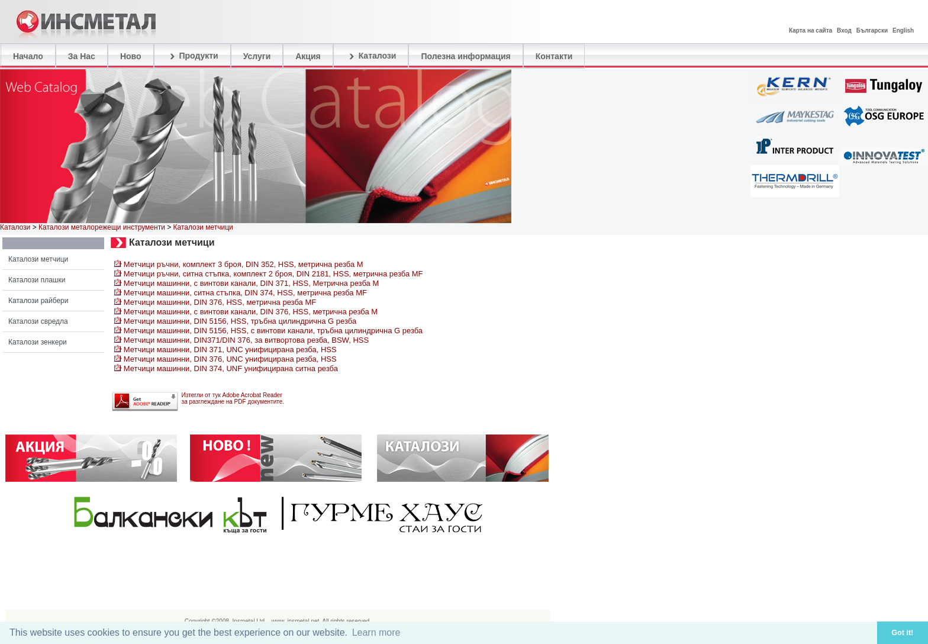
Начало (28, 56)
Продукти (192, 56)
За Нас (81, 56)
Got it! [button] (902, 633)
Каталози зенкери (37, 342)
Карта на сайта (810, 30)
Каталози (371, 56)
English (903, 30)
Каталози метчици (38, 259)
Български (872, 30)
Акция (308, 56)
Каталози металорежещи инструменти (101, 227)
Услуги (257, 56)
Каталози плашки (36, 280)
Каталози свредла (38, 321)
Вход (844, 30)
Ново (130, 56)
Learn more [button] (376, 632)
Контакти (554, 56)
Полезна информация (465, 56)
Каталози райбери (38, 301)
